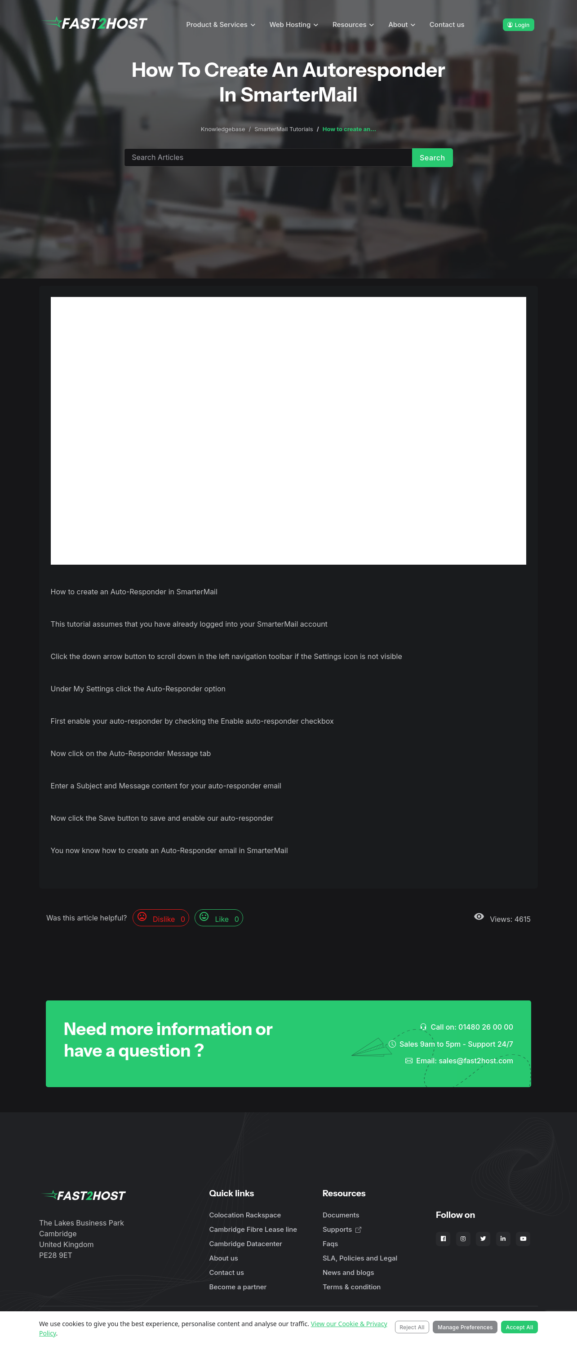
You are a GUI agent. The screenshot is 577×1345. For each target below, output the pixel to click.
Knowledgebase (223, 129)
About (398, 24)
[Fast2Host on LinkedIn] (503, 1239)
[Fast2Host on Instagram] (463, 1239)
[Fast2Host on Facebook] (443, 1239)
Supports (342, 1229)
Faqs (330, 1243)
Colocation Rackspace (245, 1215)
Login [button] (518, 25)
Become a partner (238, 1287)
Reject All (412, 1327)
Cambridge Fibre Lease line (253, 1229)
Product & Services (217, 24)
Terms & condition (352, 1287)
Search (432, 157)
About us (223, 1258)
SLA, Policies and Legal (360, 1258)
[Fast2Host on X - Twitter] (483, 1239)
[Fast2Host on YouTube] (523, 1239)
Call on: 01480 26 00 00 (466, 1026)
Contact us (447, 24)
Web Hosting (290, 24)
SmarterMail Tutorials (283, 129)
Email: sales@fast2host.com (459, 1060)
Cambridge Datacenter (245, 1243)
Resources (350, 24)
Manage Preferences (465, 1327)
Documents (341, 1215)
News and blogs (348, 1272)
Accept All (519, 1327)
